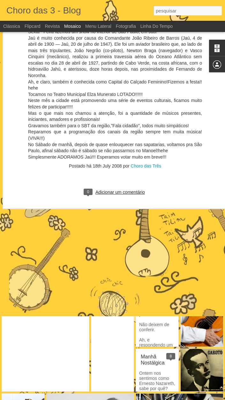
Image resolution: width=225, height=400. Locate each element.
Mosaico (72, 26)
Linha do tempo (156, 26)
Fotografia (126, 26)
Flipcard (33, 26)
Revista (52, 26)
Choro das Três (146, 132)
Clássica (11, 26)
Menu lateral (98, 26)
